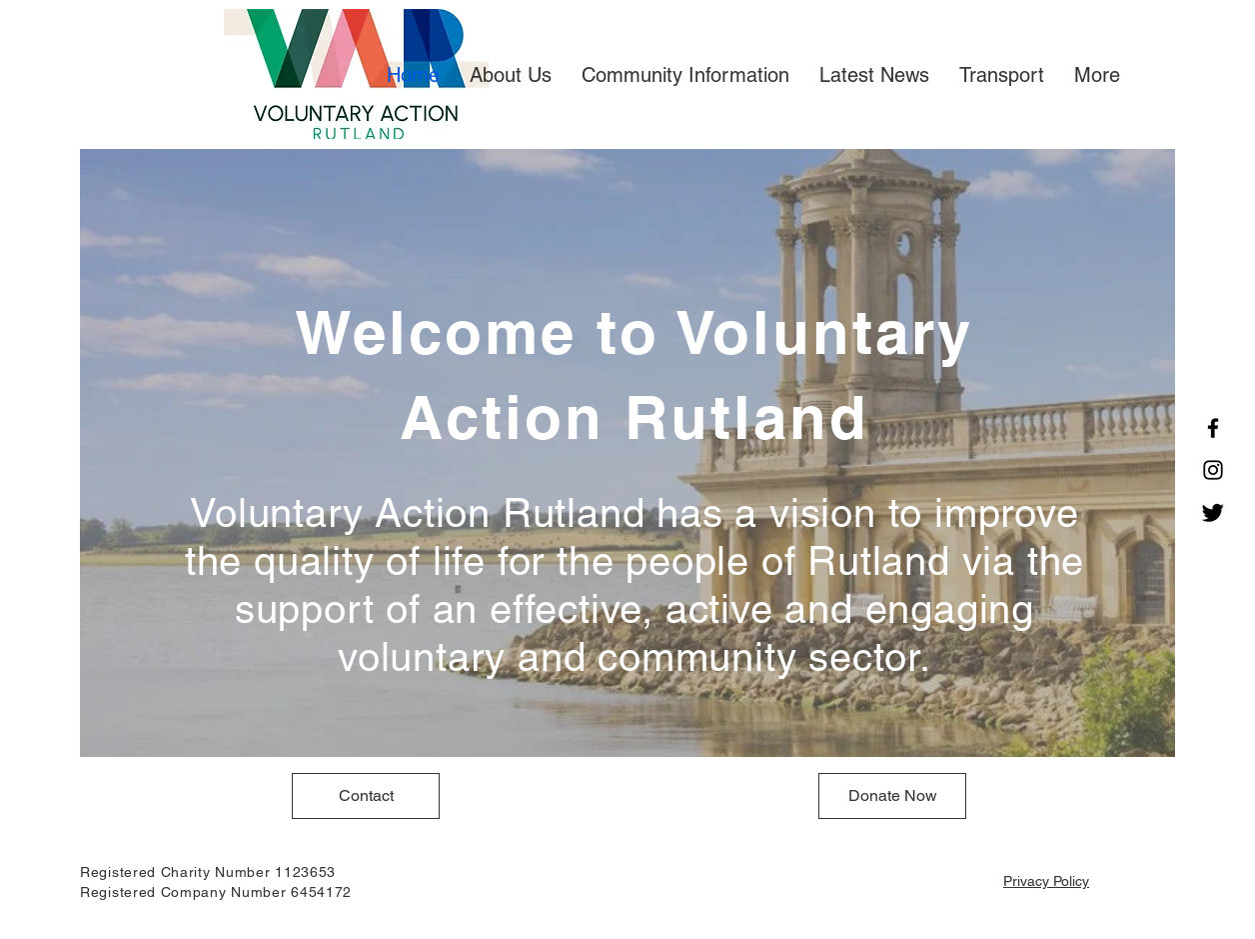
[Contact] (366, 796)
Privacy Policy (1046, 881)
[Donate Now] (892, 796)
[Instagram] (1213, 470)
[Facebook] (1213, 428)
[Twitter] (1213, 512)
